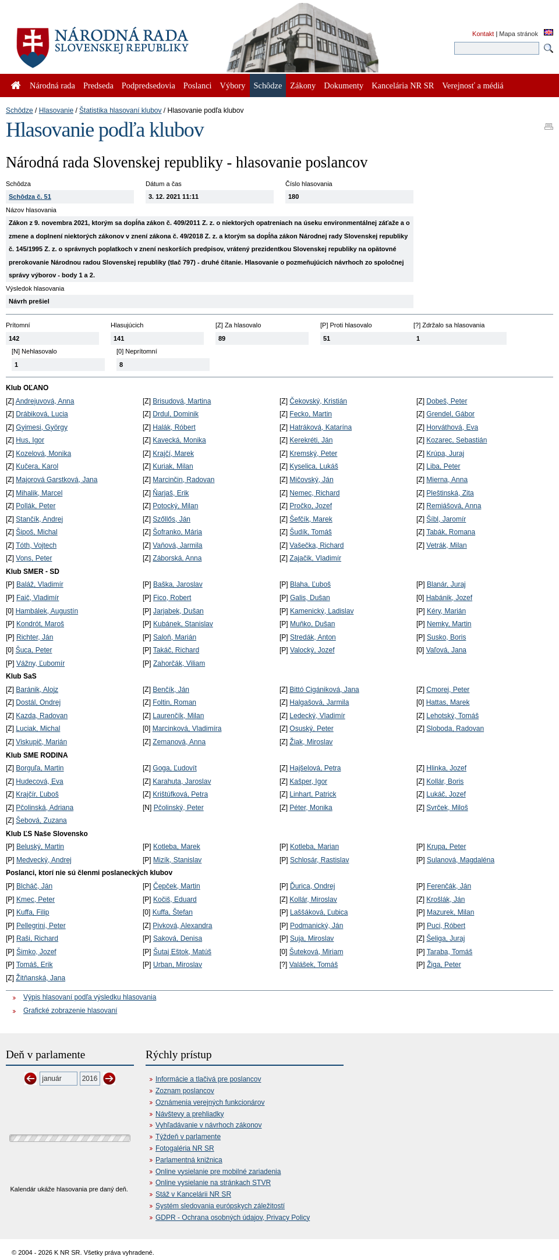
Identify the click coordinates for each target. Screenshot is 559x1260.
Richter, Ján (34, 637)
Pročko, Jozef (310, 506)
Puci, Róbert (446, 926)
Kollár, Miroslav (313, 899)
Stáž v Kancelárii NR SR (193, 1194)
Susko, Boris (446, 637)
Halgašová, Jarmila (319, 702)
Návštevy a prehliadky (189, 1114)
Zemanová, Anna (179, 742)
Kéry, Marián (446, 611)
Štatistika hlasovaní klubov (120, 110)
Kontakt (483, 33)
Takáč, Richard (176, 650)
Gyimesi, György (42, 427)
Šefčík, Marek (310, 519)
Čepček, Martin (176, 886)
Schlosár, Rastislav (319, 860)
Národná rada (52, 85)
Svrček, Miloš (447, 808)
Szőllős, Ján (171, 519)
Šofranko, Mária (177, 532)
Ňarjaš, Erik (171, 493)
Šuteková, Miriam (316, 952)
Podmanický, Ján (316, 926)
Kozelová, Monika (43, 453)
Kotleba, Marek (176, 847)
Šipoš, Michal (36, 532)
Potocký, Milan (175, 506)
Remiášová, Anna (453, 506)
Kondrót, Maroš (40, 624)
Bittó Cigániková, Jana (324, 690)
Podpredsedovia (148, 85)
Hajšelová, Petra (315, 768)
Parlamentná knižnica (188, 1160)
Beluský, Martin (40, 847)
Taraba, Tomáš (450, 952)
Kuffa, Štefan (173, 912)
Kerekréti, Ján (310, 440)
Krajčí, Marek (173, 453)
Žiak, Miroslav (310, 742)
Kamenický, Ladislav (321, 611)
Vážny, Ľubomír (40, 663)
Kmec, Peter (35, 899)
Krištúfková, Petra (180, 794)
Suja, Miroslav (312, 938)
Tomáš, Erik (34, 965)
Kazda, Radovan (42, 716)
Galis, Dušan (310, 598)
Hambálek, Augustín (47, 611)
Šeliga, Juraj (445, 938)
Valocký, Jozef (312, 650)
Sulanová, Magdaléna (460, 860)
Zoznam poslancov (184, 1091)
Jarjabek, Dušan (178, 611)
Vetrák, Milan (446, 545)
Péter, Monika (310, 808)
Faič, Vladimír (37, 598)
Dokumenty (343, 85)
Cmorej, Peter (447, 690)
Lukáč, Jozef (445, 794)
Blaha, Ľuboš (310, 584)
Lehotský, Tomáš (452, 716)
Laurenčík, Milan (178, 716)
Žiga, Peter (444, 965)
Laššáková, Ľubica (319, 912)
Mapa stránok (518, 33)
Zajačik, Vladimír (315, 558)
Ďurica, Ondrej (312, 886)
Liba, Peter (443, 466)
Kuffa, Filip (32, 912)
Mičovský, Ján (311, 480)
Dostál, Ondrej (38, 702)
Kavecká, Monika (179, 440)
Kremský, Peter (313, 453)
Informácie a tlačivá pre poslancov (208, 1079)
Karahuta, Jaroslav (182, 781)
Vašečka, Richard (316, 545)
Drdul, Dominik (176, 414)
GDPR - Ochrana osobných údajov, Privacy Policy (232, 1217)
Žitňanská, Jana (40, 978)
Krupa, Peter (446, 847)
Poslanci (197, 85)
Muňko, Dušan (312, 624)
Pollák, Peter (35, 506)
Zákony (303, 85)
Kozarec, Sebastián (456, 440)
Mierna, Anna (447, 480)
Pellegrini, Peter (41, 926)
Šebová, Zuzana (41, 820)
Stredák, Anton (313, 637)
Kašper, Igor (308, 781)
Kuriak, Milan (173, 466)
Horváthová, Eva (452, 427)
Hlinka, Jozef (446, 768)
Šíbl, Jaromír (446, 519)
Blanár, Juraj (446, 584)
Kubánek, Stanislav (183, 624)
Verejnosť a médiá (472, 85)
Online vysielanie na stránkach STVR (213, 1183)
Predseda (98, 85)
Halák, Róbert (174, 427)
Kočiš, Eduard (175, 899)
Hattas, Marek (448, 702)
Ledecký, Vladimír (317, 716)
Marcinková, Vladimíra (187, 728)
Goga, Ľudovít (174, 768)
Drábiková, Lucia (42, 414)
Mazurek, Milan (450, 912)
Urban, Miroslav (177, 965)
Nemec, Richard (314, 493)
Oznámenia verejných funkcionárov (209, 1102)
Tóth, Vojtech (36, 545)
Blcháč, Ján (34, 886)
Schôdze (19, 110)
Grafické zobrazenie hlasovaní (70, 1010)
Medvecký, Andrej (44, 860)
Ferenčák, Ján (449, 886)
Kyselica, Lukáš (313, 466)
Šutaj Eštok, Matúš (182, 952)
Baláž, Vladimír (39, 584)
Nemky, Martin (449, 624)
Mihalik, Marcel (39, 493)
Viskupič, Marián (41, 742)
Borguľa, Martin (39, 768)
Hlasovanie (56, 110)
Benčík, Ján (171, 690)
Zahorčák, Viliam (179, 663)
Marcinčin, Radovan (183, 480)
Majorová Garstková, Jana (56, 480)
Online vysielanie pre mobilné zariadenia (218, 1172)
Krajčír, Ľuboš (37, 794)
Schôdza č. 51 (30, 196)
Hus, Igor (30, 440)
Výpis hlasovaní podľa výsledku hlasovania (89, 997)
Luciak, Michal (38, 728)
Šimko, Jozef (36, 952)
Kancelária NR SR (403, 85)
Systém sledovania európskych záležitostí (220, 1206)
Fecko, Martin (310, 414)
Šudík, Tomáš (310, 532)
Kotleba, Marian (314, 847)
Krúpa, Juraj (445, 453)
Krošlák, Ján (445, 899)
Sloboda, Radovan (455, 728)
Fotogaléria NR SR (184, 1148)
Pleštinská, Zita (449, 493)
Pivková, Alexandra (182, 926)
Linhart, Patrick (312, 794)
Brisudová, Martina (182, 401)
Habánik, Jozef (449, 598)
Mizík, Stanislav (177, 860)
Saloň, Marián (174, 637)
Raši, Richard (37, 938)
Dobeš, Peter (446, 401)
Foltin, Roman (174, 702)
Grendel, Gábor (450, 414)
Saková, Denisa (177, 938)
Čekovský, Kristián (318, 401)
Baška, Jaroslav (178, 584)
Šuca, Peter (34, 650)
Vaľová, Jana (446, 650)
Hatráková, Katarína (320, 427)
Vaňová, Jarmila (177, 545)
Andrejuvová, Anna (45, 401)
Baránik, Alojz (37, 690)
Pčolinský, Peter (179, 808)
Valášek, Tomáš (313, 965)
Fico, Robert (172, 598)
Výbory (233, 85)
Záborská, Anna (177, 558)
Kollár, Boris (445, 781)
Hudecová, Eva (39, 781)
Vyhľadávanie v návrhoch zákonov (208, 1125)
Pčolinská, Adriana (44, 808)
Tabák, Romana (450, 532)
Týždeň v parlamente (188, 1137)
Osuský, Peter (311, 728)
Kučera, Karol (37, 466)
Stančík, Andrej (39, 519)
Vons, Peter (34, 558)
